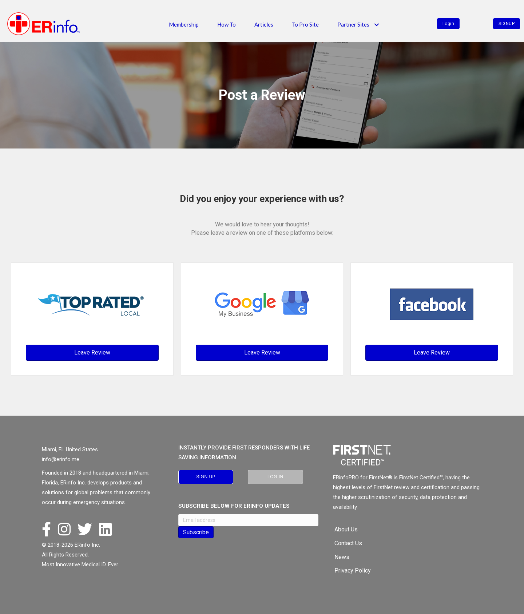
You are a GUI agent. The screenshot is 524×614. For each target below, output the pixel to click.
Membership (184, 24)
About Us (346, 529)
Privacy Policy (352, 570)
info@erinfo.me (60, 459)
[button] (376, 24)
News (341, 557)
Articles (263, 24)
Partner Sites (353, 24)
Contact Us (348, 543)
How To (226, 24)
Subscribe (196, 532)
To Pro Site (305, 24)
